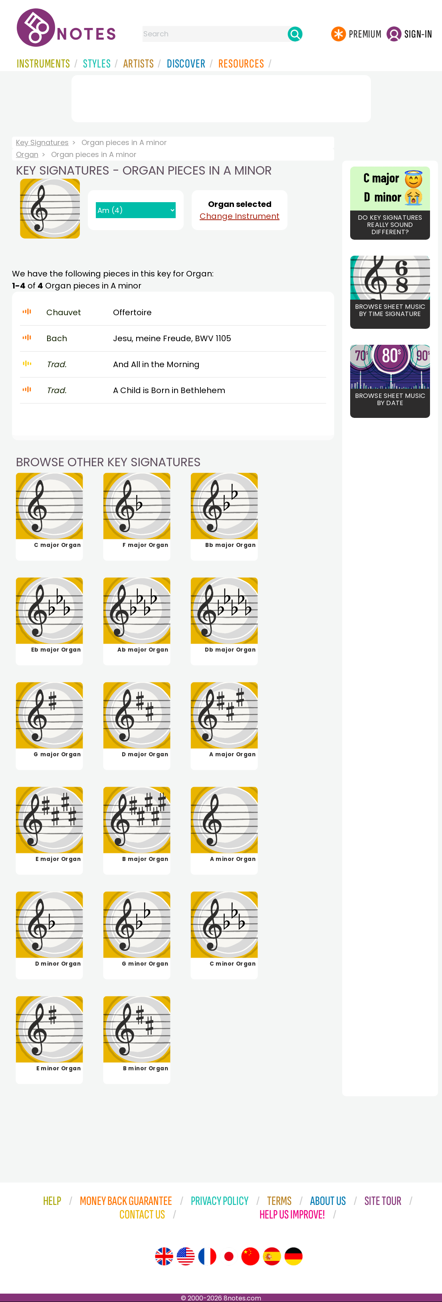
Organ (27, 154)
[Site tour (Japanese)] (229, 1256)
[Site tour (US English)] (186, 1256)
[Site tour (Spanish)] (272, 1256)
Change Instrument (239, 216)
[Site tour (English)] (164, 1256)
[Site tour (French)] (207, 1256)
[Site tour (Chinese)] (250, 1256)
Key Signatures (42, 142)
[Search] (295, 34)
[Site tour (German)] (293, 1256)
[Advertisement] (221, 97)
